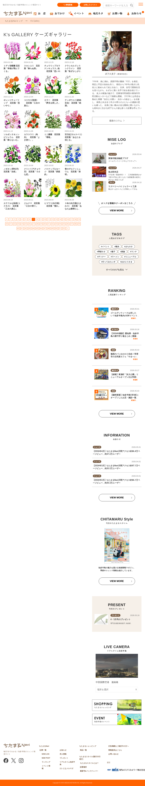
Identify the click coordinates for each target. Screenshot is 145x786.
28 (37, 224)
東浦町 (135, 380)
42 (26, 228)
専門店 (112, 623)
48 (49, 228)
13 (56, 219)
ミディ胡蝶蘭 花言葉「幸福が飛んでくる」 (12, 68)
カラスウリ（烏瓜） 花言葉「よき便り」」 (32, 137)
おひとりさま (126, 262)
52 (64, 228)
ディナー (102, 257)
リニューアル (130, 257)
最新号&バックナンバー (89, 771)
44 (33, 228)
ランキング (46, 762)
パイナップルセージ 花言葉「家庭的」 (52, 172)
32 (52, 224)
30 (45, 224)
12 (52, 219)
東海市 (133, 318)
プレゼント (64, 758)
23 (18, 224)
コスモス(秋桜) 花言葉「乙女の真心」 (32, 103)
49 (52, 228)
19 (79, 219)
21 (10, 224)
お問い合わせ (113, 754)
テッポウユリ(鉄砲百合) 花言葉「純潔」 (73, 103)
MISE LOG (45, 754)
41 (22, 228)
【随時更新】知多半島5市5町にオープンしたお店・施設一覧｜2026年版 (125, 398)
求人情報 (63, 754)
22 (14, 224)
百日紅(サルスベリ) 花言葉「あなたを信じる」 (74, 137)
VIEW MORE (117, 210)
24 (22, 224)
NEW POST (46, 758)
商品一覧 (83, 750)
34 (60, 224)
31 (49, 224)
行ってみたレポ (108, 262)
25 (26, 224)
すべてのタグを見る (116, 270)
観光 (117, 247)
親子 (113, 252)
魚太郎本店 (113, 172)
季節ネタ (101, 252)
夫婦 (127, 623)
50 (56, 228)
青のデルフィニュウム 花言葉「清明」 (73, 172)
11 (49, 219)
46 (41, 228)
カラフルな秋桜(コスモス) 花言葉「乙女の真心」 (12, 206)
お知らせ (63, 750)
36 (68, 224)
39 (79, 224)
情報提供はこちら (115, 750)
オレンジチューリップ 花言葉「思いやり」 (12, 103)
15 (64, 219)
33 (56, 224)
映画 (120, 623)
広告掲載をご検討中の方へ (118, 746)
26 (29, 224)
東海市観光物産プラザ (118, 158)
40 (18, 228)
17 (71, 219)
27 (33, 224)
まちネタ (129, 247)
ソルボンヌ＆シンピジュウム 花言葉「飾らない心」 (12, 137)
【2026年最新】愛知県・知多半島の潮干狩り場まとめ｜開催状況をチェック (125, 336)
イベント (105, 247)
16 (68, 219)
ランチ (134, 252)
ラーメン (115, 257)
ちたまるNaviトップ (14, 21)
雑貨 (116, 623)
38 (75, 224)
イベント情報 (46, 767)
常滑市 (135, 339)
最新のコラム (115, 120)
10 (45, 219)
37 (71, 224)
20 (7, 224)
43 (29, 228)
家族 (123, 252)
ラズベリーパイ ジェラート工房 (122, 186)
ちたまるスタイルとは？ (89, 763)
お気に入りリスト (90, 5)
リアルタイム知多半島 (67, 763)
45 (37, 228)
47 (45, 228)
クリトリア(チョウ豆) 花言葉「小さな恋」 (32, 172)
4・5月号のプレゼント (120, 619)
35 (64, 224)
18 (75, 219)
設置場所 (83, 767)
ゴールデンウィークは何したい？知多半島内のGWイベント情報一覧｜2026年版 (124, 316)
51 (60, 228)
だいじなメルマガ (66, 768)
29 (41, 224)
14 (60, 219)
